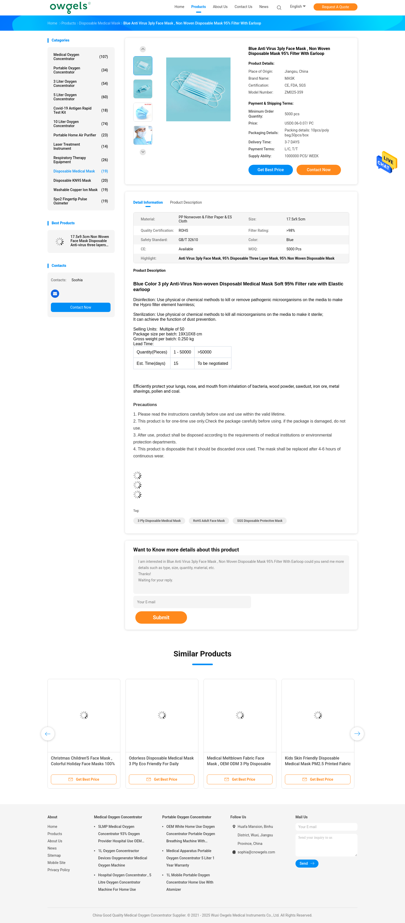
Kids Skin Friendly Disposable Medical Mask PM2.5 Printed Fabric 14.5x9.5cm (318, 764)
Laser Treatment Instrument (80, 146)
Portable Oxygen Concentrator (80, 70)
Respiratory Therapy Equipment (80, 160)
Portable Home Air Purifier (80, 135)
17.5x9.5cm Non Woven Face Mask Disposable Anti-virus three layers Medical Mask (90, 241)
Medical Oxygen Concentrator (80, 57)
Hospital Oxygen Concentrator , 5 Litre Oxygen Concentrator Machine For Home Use (124, 882)
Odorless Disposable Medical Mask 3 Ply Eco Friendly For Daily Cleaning (161, 764)
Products (55, 834)
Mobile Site (57, 863)
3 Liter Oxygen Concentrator (80, 83)
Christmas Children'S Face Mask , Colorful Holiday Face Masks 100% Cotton (83, 764)
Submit (161, 617)
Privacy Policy (59, 870)
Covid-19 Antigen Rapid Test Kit (80, 110)
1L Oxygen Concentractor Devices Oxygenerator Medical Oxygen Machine (122, 858)
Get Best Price (271, 169)
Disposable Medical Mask (80, 171)
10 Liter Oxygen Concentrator (80, 124)
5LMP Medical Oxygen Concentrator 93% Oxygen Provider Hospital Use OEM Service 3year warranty (120, 835)
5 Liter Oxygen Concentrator (80, 97)
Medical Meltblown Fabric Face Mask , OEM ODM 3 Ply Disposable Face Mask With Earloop (239, 764)
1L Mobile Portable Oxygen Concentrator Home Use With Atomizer (189, 882)
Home (52, 827)
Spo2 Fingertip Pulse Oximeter (80, 201)
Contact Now (80, 307)
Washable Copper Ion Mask (80, 189)
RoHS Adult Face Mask (209, 521)
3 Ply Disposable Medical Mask (159, 521)
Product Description (186, 202)
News (52, 848)
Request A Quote (335, 7)
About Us (55, 841)
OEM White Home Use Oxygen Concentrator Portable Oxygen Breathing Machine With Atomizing (190, 835)
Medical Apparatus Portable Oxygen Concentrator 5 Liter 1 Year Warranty (190, 858)
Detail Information (148, 202)
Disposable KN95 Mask (80, 180)
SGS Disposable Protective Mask (259, 521)
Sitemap (54, 855)
